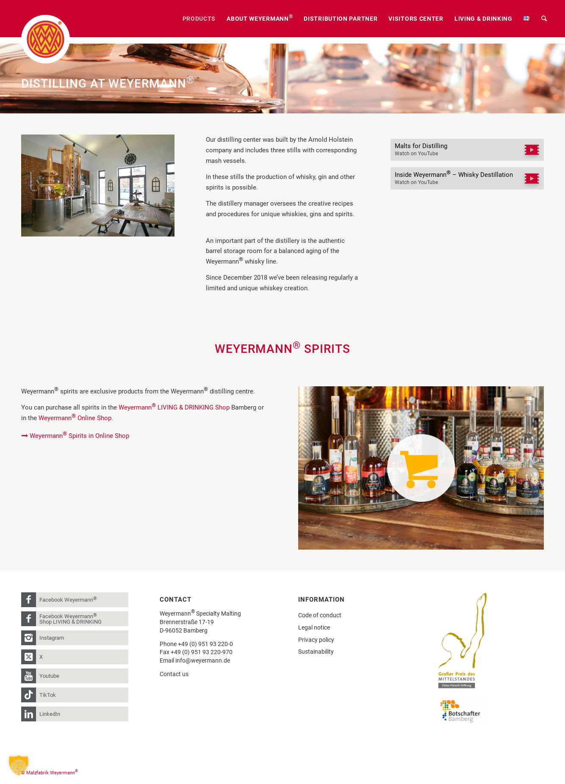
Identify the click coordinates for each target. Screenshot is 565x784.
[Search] (544, 18)
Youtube (49, 676)
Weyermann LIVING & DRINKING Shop (174, 407)
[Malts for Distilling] (467, 150)
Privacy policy (316, 639)
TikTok (47, 695)
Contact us (174, 674)
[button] (18, 765)
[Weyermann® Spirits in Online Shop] (76, 435)
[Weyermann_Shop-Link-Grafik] (421, 468)
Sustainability (316, 651)
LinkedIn (49, 714)
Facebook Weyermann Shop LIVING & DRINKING (70, 618)
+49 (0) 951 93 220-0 (205, 644)
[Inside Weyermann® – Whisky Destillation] (467, 178)
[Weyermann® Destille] (97, 186)
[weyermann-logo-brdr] (45, 39)
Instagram (51, 638)
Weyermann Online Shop (75, 418)
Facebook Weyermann (68, 599)
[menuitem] (199, 18)
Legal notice (314, 627)
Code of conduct (319, 615)
